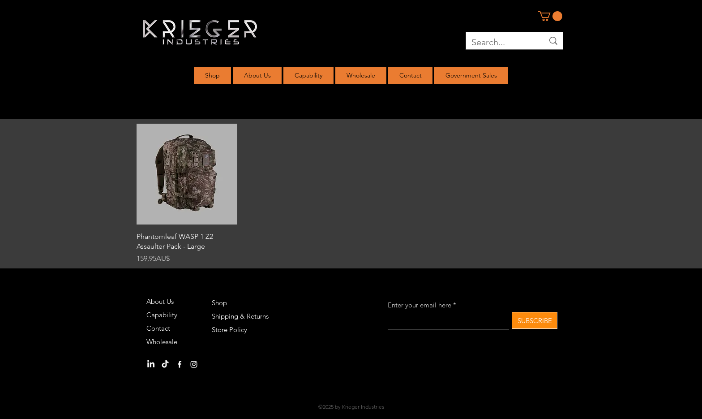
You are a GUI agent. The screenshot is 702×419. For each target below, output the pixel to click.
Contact (158, 328)
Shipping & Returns (240, 316)
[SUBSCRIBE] (534, 320)
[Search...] (501, 42)
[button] (212, 75)
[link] (550, 16)
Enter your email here (419, 305)
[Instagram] (193, 364)
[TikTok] (165, 364)
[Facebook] (179, 364)
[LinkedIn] (150, 364)
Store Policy (229, 329)
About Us (160, 301)
